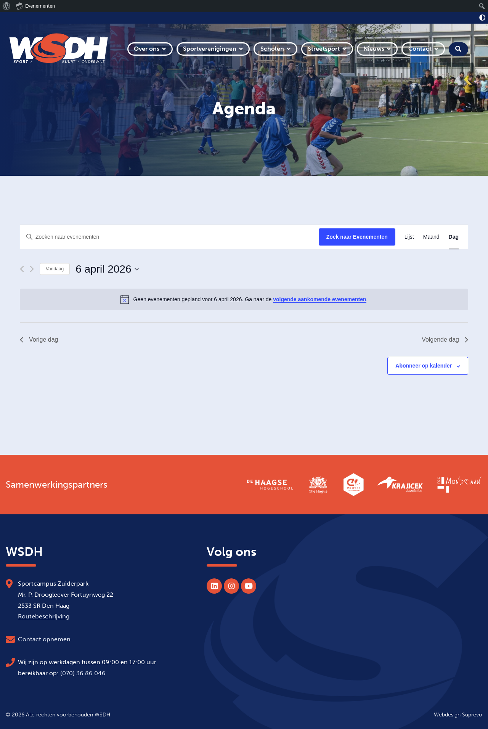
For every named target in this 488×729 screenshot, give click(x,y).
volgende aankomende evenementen (319, 299)
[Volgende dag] (32, 269)
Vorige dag (39, 339)
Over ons (146, 48)
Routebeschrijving (43, 616)
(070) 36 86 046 (83, 673)
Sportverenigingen (209, 48)
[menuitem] (6, 6)
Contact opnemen (44, 639)
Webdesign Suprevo (458, 714)
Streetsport (324, 48)
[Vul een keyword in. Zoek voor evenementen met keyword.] (169, 237)
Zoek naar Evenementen (357, 237)
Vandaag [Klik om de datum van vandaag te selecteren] (55, 268)
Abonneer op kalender (423, 366)
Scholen (272, 48)
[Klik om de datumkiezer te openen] (106, 269)
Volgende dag (445, 339)
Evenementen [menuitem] (35, 5)
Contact (420, 48)
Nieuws (373, 48)
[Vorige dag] (22, 269)
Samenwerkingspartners (57, 484)
